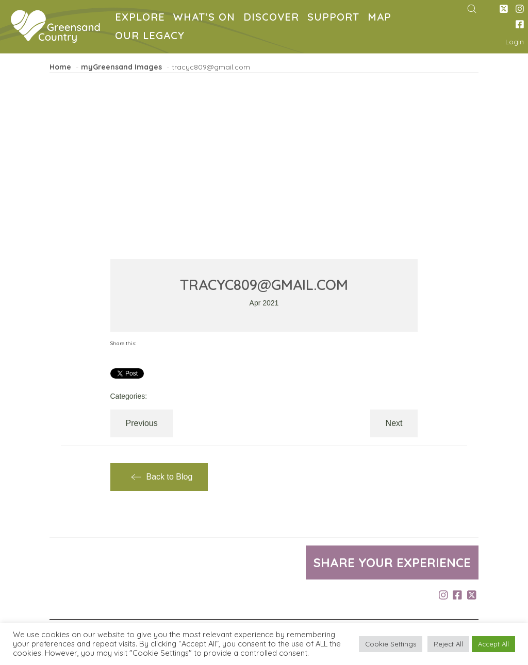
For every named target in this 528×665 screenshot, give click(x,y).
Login (514, 42)
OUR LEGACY (152, 37)
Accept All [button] (493, 644)
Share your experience (392, 562)
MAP (381, 18)
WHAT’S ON (206, 18)
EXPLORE (142, 18)
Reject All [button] (448, 644)
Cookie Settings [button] (390, 644)
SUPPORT (335, 18)
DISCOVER (273, 18)
